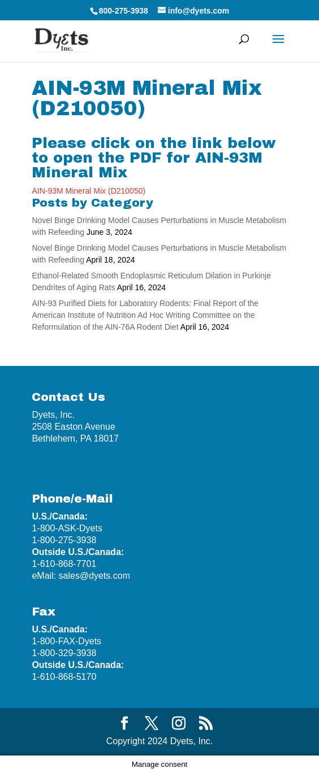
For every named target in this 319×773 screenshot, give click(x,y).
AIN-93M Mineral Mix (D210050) (88, 190)
